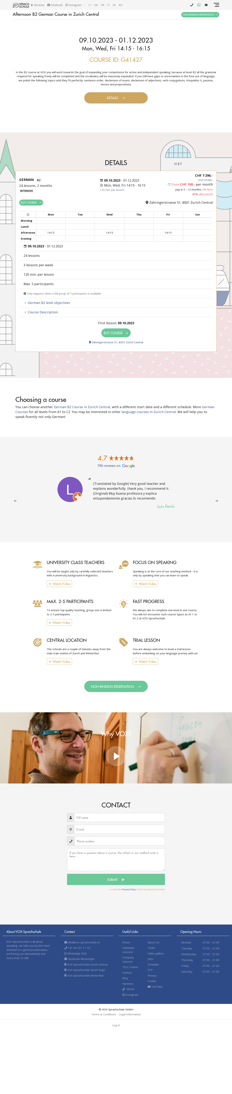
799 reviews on (116, 465)
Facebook (55, 5)
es (114, 5)
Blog (125, 978)
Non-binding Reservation (200, 14)
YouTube (155, 986)
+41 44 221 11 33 (77, 948)
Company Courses (128, 959)
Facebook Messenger (79, 959)
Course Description (41, 312)
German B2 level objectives (47, 303)
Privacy (152, 975)
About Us (153, 942)
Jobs (150, 959)
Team (151, 948)
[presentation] (15, 500)
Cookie (152, 981)
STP (150, 970)
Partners (127, 983)
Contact (127, 972)
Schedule (153, 964)
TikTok (128, 989)
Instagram (73, 5)
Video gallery (156, 953)
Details (116, 98)
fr (102, 5)
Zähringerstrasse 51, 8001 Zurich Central (116, 342)
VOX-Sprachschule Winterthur (84, 975)
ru (121, 5)
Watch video (55, 583)
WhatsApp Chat (75, 953)
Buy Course (31, 202)
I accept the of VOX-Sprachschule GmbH (137, 889)
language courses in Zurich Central (148, 412)
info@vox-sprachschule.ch (82, 942)
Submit (116, 879)
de (96, 5)
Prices (126, 942)
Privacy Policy (129, 889)
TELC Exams (130, 967)
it (108, 5)
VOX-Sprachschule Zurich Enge (84, 970)
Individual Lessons (128, 950)
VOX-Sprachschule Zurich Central (85, 964)
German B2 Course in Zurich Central (82, 407)
